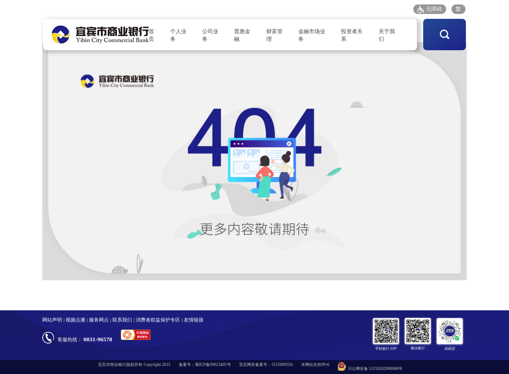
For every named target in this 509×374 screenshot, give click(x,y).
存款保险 (367, 9)
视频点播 (75, 319)
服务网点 (311, 9)
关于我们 (387, 35)
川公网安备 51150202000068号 (370, 366)
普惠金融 (242, 35)
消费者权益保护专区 (158, 319)
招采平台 (396, 9)
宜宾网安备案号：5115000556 (265, 364)
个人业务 (178, 35)
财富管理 (274, 35)
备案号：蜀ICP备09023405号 (204, 364)
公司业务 (210, 35)
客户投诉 (339, 9)
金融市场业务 (311, 35)
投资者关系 (352, 35)
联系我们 (122, 319)
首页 (151, 35)
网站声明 (52, 319)
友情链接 (194, 319)
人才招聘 (282, 9)
